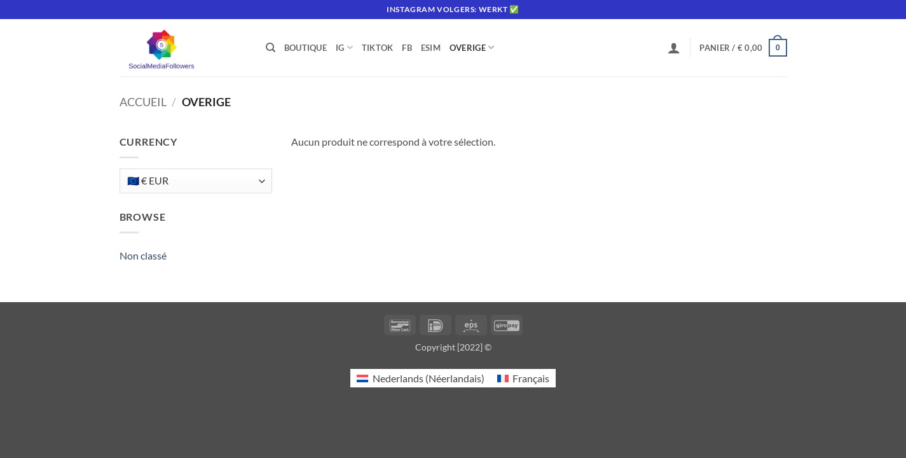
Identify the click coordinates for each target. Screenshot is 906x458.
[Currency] (196, 181)
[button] (674, 48)
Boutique (305, 48)
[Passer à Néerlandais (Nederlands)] (420, 378)
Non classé (143, 255)
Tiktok (378, 48)
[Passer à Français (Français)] (523, 378)
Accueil (143, 102)
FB (407, 48)
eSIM (431, 48)
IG (344, 47)
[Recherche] (270, 48)
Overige (472, 47)
